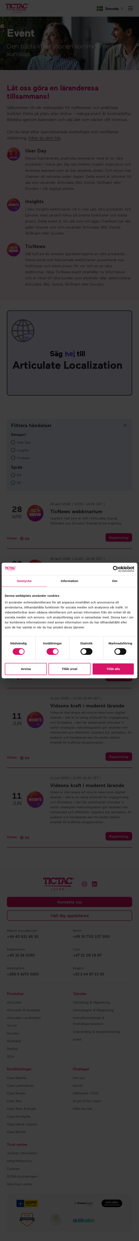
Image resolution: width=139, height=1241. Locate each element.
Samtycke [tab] (24, 581)
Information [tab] (69, 581)
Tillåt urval (69, 669)
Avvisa (26, 669)
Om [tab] (114, 581)
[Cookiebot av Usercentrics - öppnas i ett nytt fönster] (116, 569)
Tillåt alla (113, 669)
